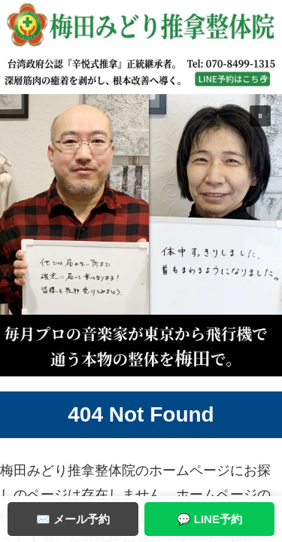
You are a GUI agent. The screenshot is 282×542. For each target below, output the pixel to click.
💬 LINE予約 (209, 519)
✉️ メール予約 (73, 519)
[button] (141, 235)
